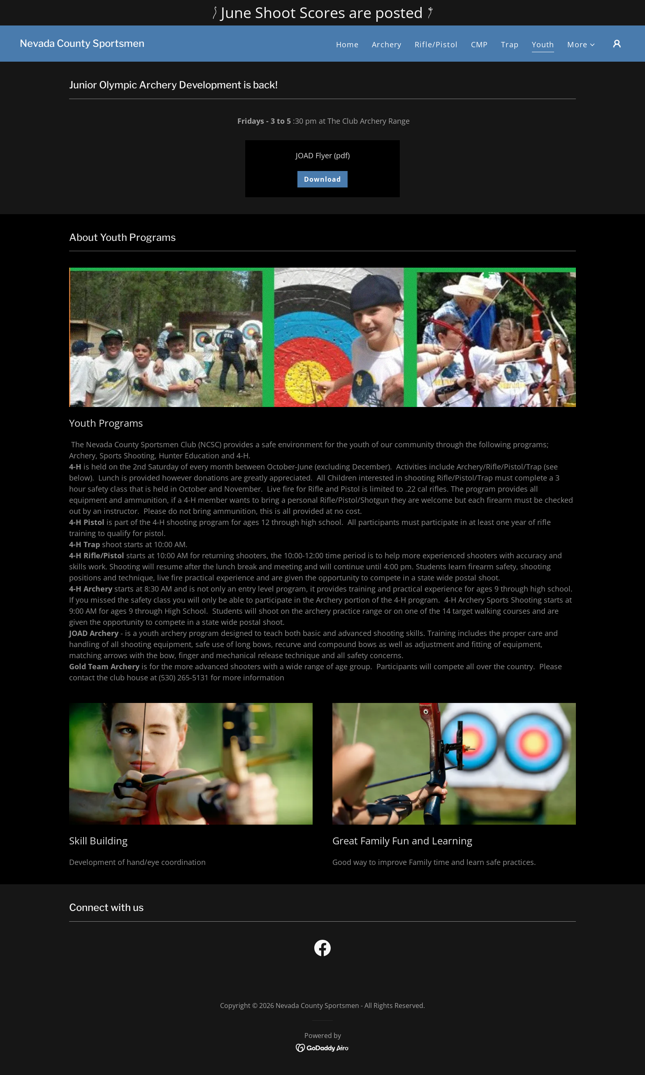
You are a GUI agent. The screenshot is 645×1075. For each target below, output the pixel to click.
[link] (82, 44)
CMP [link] (479, 44)
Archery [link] (386, 44)
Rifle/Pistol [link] (436, 44)
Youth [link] (543, 44)
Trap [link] (510, 44)
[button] (581, 44)
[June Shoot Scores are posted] (322, 13)
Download (322, 179)
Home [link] (347, 44)
